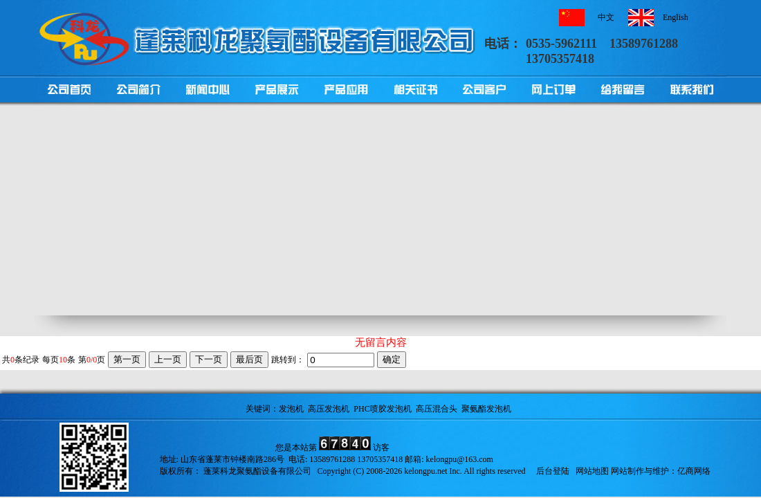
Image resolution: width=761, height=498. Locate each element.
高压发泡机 (328, 409)
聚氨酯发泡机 (486, 409)
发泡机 (291, 409)
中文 (606, 17)
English (675, 17)
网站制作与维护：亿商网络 (660, 471)
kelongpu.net (425, 471)
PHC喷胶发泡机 (382, 409)
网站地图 (592, 471)
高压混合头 (436, 409)
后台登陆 (552, 471)
